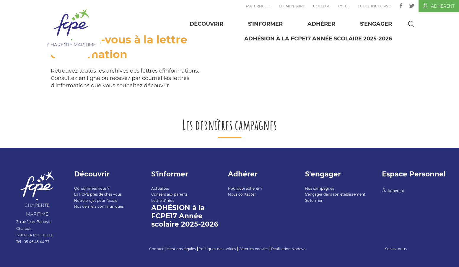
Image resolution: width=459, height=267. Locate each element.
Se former (314, 200)
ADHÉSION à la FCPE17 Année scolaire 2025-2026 (318, 38)
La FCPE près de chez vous (98, 194)
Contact (156, 249)
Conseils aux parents (169, 194)
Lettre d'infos (162, 200)
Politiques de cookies (217, 249)
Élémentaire (292, 6)
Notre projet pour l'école (95, 200)
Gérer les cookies (253, 249)
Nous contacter (242, 194)
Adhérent (439, 6)
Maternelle (258, 6)
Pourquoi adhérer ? (245, 188)
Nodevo (299, 249)
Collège (321, 6)
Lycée (344, 6)
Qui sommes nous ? (92, 188)
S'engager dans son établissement (335, 194)
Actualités (160, 188)
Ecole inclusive (374, 6)
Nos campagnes (319, 188)
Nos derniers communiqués (99, 206)
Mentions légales (181, 249)
